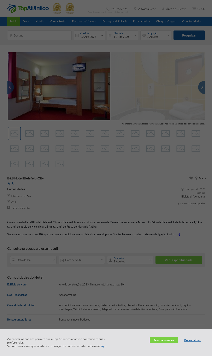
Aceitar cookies (164, 340)
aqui (103, 346)
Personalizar (192, 340)
